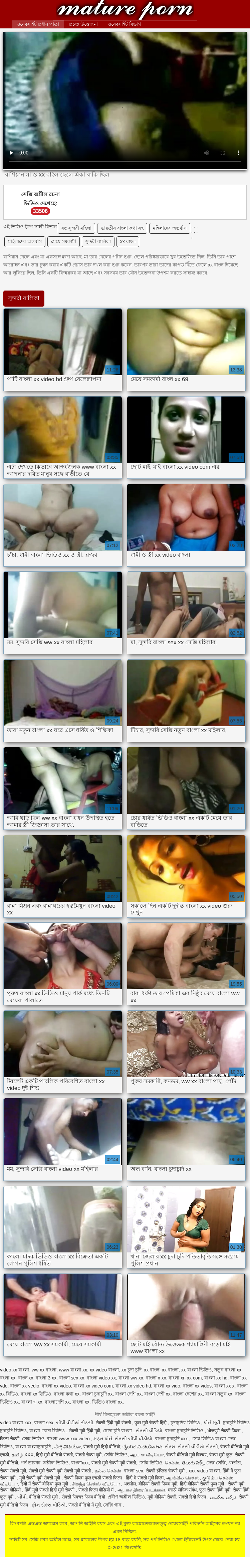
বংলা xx (7, 1377)
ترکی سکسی (223, 1496)
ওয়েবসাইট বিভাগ (124, 24)
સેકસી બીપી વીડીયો (133, 1438)
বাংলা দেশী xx (157, 1394)
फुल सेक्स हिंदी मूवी (214, 1489)
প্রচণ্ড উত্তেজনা (83, 24)
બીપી (22, 1496)
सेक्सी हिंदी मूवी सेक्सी (114, 1422)
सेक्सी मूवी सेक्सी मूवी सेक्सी (113, 1462)
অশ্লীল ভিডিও (55, 1462)
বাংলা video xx (101, 1377)
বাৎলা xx (80, 1402)
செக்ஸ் (172, 1462)
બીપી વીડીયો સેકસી (74, 1422)
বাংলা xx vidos (197, 1385)
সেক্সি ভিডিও (116, 1454)
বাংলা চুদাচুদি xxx (172, 1438)
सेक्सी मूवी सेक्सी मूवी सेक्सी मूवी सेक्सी (60, 1470)
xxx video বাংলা (204, 1470)
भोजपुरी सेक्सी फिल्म (224, 1430)
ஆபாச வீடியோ (147, 1454)
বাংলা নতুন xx (218, 1394)
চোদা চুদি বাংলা (118, 1430)
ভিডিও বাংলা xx (107, 1402)
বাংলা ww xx (130, 1377)
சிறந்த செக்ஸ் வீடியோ (96, 1483)
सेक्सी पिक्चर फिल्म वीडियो (83, 1496)
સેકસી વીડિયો (149, 1430)
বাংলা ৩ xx (31, 1402)
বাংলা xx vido (167, 1385)
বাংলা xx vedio (24, 1385)
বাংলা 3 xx (46, 1377)
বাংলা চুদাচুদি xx (97, 1394)
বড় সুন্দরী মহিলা (76, 228)
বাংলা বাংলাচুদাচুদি (33, 1446)
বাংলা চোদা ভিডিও (47, 1430)
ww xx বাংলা (44, 1369)
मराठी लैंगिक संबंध (182, 1489)
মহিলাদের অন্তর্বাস (170, 228)
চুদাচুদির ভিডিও (186, 1422)
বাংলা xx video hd (133, 1385)
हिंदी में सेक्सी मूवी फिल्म (145, 1477)
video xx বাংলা (14, 1369)
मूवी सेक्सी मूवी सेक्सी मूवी (40, 1477)
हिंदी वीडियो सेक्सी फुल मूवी (202, 1483)
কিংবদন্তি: (125, 11)
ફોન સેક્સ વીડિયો (49, 1505)
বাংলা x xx (156, 1377)
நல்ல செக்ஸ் (108, 1470)
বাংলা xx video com (93, 1385)
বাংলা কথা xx (66, 1394)
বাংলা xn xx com (185, 1377)
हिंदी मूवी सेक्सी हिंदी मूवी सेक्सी (50, 1489)
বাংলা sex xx (71, 1377)
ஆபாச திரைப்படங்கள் (141, 1489)
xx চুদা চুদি (131, 1369)
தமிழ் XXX (23, 1454)
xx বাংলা (170, 1369)
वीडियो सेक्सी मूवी (44, 1496)
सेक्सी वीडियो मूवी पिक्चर (186, 1454)
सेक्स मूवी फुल (220, 1454)
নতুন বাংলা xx (227, 1369)
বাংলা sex (43, 1422)
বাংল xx (25, 1377)
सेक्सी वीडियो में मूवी (84, 1505)
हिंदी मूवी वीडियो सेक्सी (54, 1454)
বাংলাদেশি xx (57, 1402)
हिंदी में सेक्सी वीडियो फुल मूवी (44, 1483)
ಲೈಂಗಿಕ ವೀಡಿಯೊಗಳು (142, 1446)
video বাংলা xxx (15, 1422)
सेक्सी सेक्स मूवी (88, 1454)
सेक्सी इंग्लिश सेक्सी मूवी (166, 1470)
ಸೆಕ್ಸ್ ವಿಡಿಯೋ (67, 1446)
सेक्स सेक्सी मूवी (13, 1470)
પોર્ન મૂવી (212, 1422)
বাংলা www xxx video (69, 1438)
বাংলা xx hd (215, 1377)
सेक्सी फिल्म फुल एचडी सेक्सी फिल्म (93, 1477)
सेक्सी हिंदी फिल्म (193, 1496)
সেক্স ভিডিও (33, 1438)
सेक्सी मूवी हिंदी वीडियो (101, 1446)
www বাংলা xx (73, 1369)
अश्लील (234, 1462)
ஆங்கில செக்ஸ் (183, 1477)
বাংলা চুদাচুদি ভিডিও (185, 1430)
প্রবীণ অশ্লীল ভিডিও (126, 1496)
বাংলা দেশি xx (128, 1394)
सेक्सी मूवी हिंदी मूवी (84, 1430)
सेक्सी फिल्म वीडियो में (96, 1489)
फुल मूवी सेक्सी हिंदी (151, 1422)
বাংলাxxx (80, 1462)
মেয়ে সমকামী (63, 241)
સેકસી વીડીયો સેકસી (198, 1446)
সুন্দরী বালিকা (98, 241)
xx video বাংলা (104, 1369)
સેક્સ (170, 1446)
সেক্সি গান (112, 1505)
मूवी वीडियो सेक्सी (162, 1496)
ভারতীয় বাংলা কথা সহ (122, 228)
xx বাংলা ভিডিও (196, 1369)
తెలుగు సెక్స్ (193, 1462)
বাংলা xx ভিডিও (36, 1394)
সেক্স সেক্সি (216, 1462)
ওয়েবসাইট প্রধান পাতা (38, 24)
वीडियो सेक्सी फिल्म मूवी (158, 1483)
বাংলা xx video (56, 1385)
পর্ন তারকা (30, 1462)
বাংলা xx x (224, 1385)
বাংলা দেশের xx (188, 1394)
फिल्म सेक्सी (9, 1438)
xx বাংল (128, 241)
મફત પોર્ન (102, 1438)
